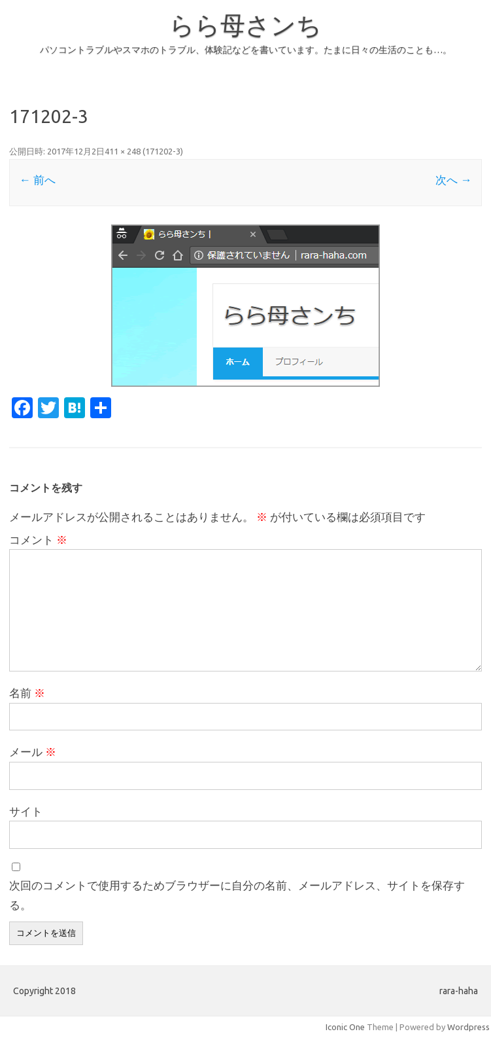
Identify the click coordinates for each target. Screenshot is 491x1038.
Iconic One (345, 1026)
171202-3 (162, 151)
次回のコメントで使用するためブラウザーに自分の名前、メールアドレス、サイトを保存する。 (237, 895)
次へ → (453, 179)
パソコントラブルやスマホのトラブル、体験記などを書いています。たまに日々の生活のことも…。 (246, 50)
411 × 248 (123, 151)
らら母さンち (245, 25)
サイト (25, 811)
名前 (27, 693)
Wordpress (468, 1026)
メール (32, 751)
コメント (38, 539)
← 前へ (37, 179)
